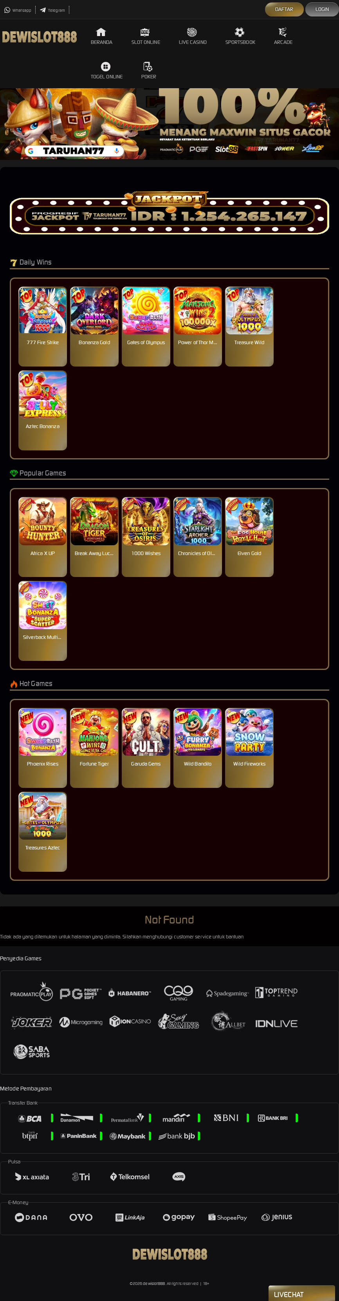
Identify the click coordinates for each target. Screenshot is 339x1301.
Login (322, 9)
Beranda (102, 36)
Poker (149, 71)
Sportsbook (240, 36)
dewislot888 (154, 1283)
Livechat (302, 1293)
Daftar (284, 9)
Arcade (283, 36)
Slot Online (146, 36)
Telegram (52, 10)
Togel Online (107, 71)
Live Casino (193, 36)
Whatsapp (17, 10)
